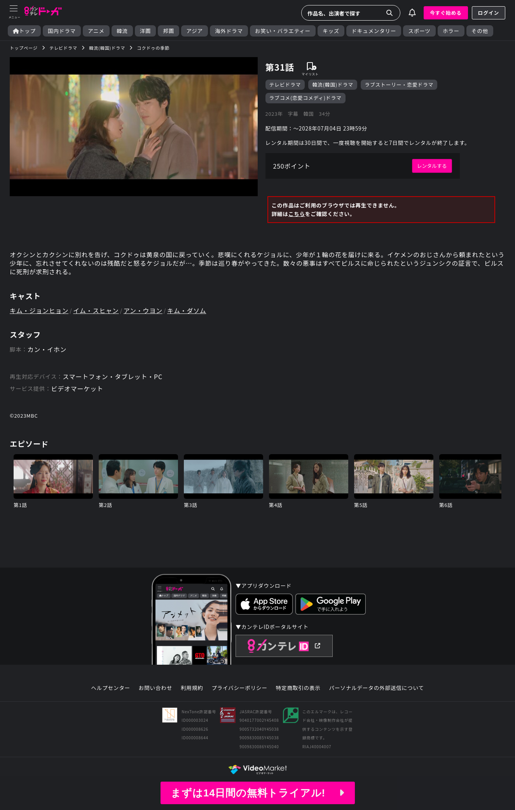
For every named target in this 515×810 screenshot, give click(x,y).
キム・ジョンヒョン (39, 310)
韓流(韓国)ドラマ (332, 84)
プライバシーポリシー (239, 688)
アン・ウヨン (143, 310)
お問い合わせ (155, 688)
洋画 (145, 31)
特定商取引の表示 (298, 688)
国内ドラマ (62, 31)
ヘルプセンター (110, 688)
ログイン (488, 12)
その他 (479, 31)
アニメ (96, 31)
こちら (296, 214)
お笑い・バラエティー (283, 31)
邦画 (168, 31)
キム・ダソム (186, 310)
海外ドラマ (229, 31)
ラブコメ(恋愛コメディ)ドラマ (305, 97)
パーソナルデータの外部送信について (376, 688)
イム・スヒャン (96, 310)
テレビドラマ (285, 84)
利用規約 (192, 688)
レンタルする (432, 165)
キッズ (331, 31)
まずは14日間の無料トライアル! (257, 793)
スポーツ (419, 31)
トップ (24, 31)
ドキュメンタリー (373, 31)
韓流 (122, 31)
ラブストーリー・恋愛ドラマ (399, 84)
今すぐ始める (446, 12)
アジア (194, 31)
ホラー (451, 31)
